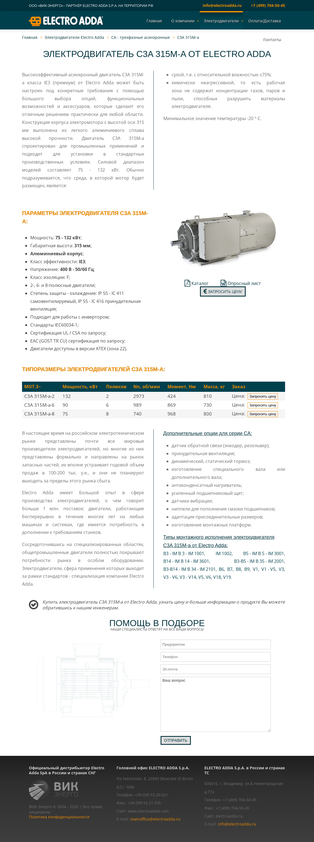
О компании (182, 20)
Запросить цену (223, 291)
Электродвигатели (221, 20)
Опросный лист (241, 283)
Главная (154, 20)
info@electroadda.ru (222, 5)
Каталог (197, 283)
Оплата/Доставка (264, 20)
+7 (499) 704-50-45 (268, 5)
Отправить (175, 740)
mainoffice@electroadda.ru (155, 819)
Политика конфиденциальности (59, 816)
